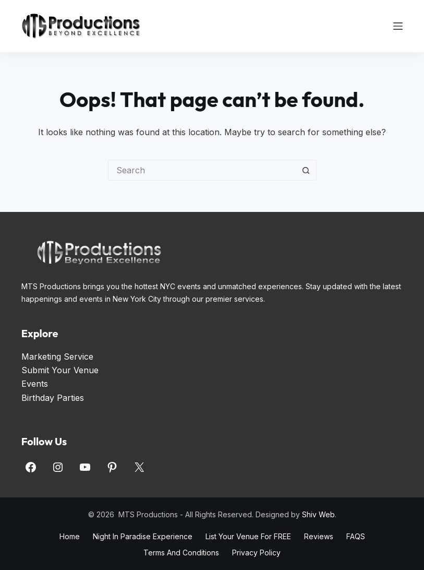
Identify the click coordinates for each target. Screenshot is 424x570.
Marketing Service (57, 356)
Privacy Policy (256, 552)
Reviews (318, 536)
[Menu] (398, 26)
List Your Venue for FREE (248, 536)
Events (34, 383)
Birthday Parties (52, 398)
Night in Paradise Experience (142, 536)
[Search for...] (202, 170)
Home (69, 536)
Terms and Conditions (181, 552)
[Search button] (306, 170)
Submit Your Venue (60, 370)
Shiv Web (318, 514)
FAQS (355, 536)
